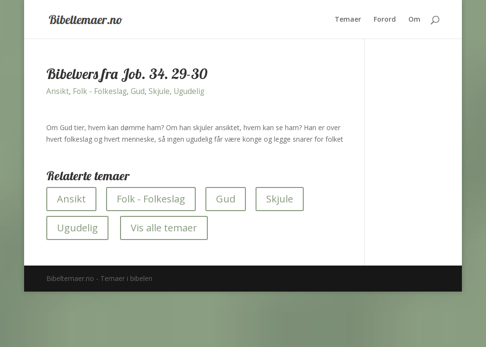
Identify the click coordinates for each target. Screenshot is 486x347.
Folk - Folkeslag (100, 91)
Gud (138, 91)
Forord (385, 20)
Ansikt (57, 91)
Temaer (348, 20)
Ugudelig (189, 91)
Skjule (159, 91)
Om (414, 20)
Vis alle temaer (164, 227)
